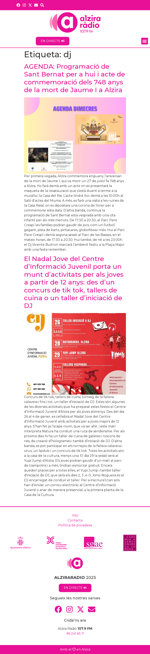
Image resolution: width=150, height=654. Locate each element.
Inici (75, 515)
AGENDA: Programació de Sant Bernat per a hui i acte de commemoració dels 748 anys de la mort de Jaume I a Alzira (74, 78)
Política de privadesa (75, 525)
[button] (144, 41)
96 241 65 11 (75, 633)
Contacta (75, 520)
